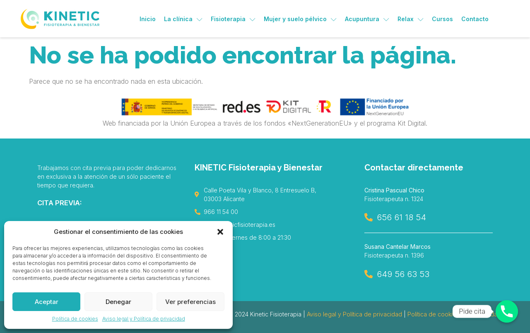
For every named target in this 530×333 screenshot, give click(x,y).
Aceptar (46, 302)
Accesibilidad (483, 314)
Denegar (118, 302)
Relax (411, 18)
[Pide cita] (507, 311)
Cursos (442, 18)
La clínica (183, 18)
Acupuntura (367, 18)
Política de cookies (75, 319)
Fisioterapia (233, 18)
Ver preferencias (190, 302)
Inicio (148, 18)
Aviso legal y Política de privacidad (143, 319)
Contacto (475, 18)
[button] (220, 232)
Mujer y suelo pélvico (300, 18)
